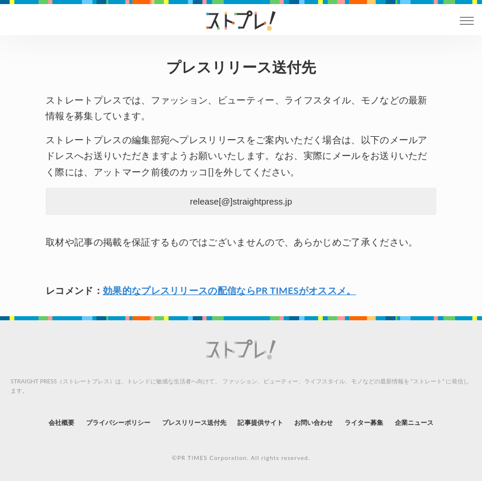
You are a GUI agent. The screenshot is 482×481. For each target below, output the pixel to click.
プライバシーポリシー (118, 422)
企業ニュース (414, 422)
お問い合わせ (313, 422)
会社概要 (61, 422)
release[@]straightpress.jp (241, 201)
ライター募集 (364, 422)
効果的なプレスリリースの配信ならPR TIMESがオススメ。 (229, 290)
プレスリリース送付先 (194, 422)
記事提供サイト (260, 422)
